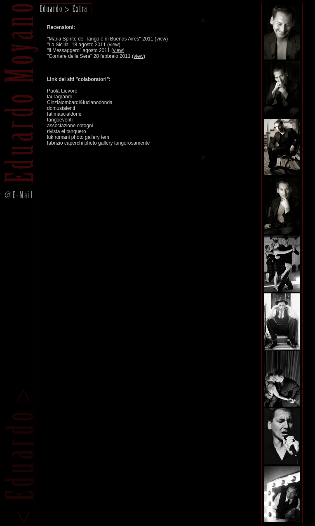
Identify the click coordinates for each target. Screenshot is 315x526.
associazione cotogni (70, 126)
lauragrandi (59, 97)
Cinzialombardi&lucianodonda (80, 102)
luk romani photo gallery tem (78, 137)
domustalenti (61, 108)
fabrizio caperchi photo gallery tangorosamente (98, 143)
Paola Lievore (62, 91)
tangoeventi (60, 120)
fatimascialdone (64, 114)
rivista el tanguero (66, 131)
